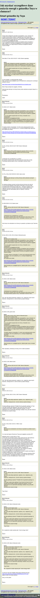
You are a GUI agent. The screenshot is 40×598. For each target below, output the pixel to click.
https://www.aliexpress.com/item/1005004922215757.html (15, 573)
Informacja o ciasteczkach (31, 596)
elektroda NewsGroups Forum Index (9, 22)
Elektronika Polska (22, 22)
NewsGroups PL (11, 1)
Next (37, 27)
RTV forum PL (3, 1)
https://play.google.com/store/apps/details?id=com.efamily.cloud (16, 84)
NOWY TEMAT (8, 19)
